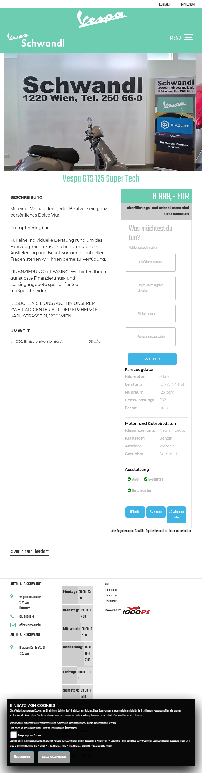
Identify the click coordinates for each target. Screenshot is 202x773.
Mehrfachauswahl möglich (143, 247)
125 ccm (166, 392)
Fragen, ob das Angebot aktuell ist (150, 288)
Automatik (169, 453)
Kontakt (164, 4)
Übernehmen (22, 757)
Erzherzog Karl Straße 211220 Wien (32, 650)
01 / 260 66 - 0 (26, 617)
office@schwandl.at (30, 625)
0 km (164, 376)
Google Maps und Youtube (29, 736)
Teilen (135, 512)
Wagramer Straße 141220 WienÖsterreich (30, 602)
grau (163, 407)
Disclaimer (110, 601)
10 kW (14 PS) (171, 384)
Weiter (152, 359)
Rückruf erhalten (146, 314)
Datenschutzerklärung (132, 715)
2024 (164, 400)
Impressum (187, 4)
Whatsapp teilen (176, 514)
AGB (107, 584)
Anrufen (156, 512)
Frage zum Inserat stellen (151, 336)
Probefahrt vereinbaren (150, 262)
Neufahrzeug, (172, 430)
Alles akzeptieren (54, 757)
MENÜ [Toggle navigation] (183, 37)
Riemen (166, 446)
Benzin (166, 438)
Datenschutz (111, 595)
